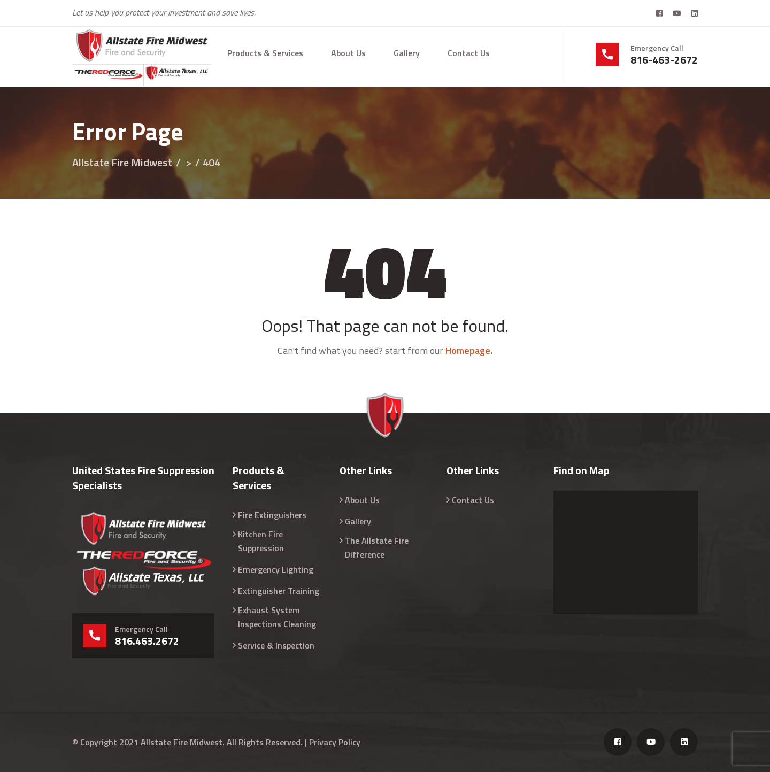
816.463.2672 (147, 641)
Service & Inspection (276, 645)
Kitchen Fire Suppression (261, 541)
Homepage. (468, 350)
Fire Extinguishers (272, 514)
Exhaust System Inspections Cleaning (277, 617)
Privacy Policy (334, 742)
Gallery (407, 53)
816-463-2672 (664, 59)
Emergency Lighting (275, 569)
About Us (348, 53)
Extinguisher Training (278, 590)
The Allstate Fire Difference (377, 547)
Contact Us (469, 53)
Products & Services (265, 53)
